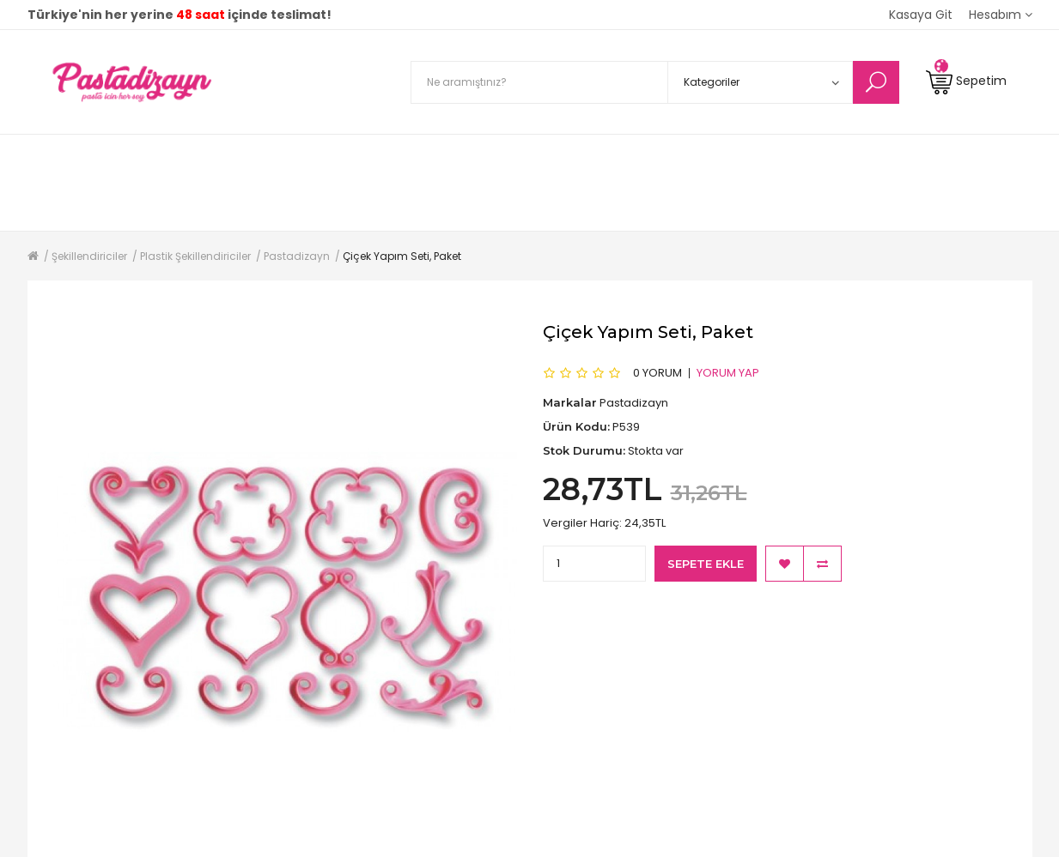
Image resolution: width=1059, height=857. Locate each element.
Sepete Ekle (705, 563)
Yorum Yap (728, 373)
